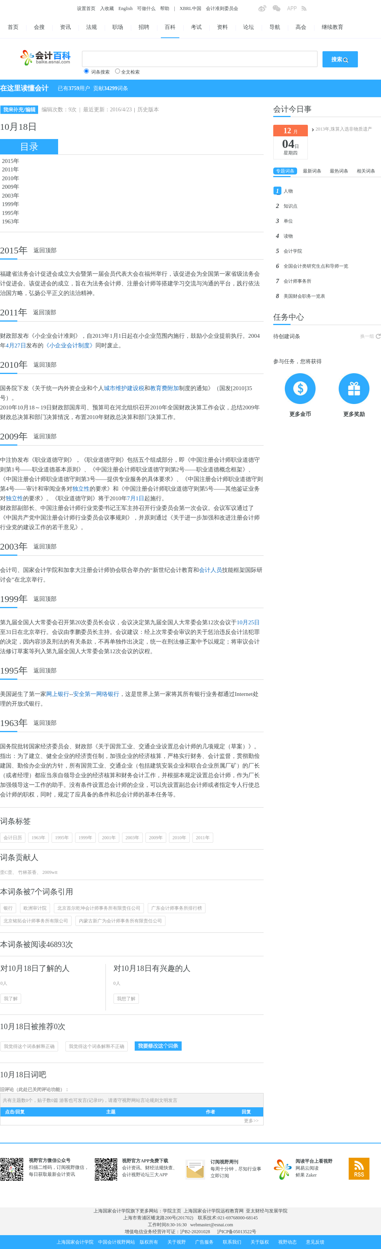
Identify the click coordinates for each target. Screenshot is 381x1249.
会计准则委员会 (222, 8)
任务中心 (288, 317)
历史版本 (148, 109)
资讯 (65, 27)
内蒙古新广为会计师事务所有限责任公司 (120, 921)
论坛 (248, 27)
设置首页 (86, 8)
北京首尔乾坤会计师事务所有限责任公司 (98, 908)
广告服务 (204, 1242)
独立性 (81, 489)
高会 (301, 27)
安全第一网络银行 (96, 694)
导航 (274, 27)
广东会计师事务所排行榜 (176, 908)
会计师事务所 (297, 281)
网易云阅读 (307, 1168)
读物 (288, 236)
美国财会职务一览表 (304, 296)
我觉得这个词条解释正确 (29, 1046)
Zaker (311, 1175)
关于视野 (176, 1242)
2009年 (10, 187)
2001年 (109, 837)
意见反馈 (315, 1242)
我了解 (11, 998)
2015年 (10, 161)
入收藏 (107, 8)
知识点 (290, 206)
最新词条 (312, 171)
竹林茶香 (27, 872)
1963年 (10, 221)
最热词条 (339, 171)
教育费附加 (164, 388)
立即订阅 (220, 1176)
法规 (91, 27)
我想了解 (126, 998)
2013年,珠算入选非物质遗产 (344, 129)
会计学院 (293, 251)
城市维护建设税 (124, 388)
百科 (170, 27)
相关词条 (366, 171)
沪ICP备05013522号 (237, 1231)
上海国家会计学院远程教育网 (214, 1211)
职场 (117, 27)
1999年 (10, 204)
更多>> (251, 1120)
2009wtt (49, 872)
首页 (13, 27)
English (126, 8)
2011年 (10, 169)
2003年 (10, 196)
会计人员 (210, 570)
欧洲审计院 (35, 908)
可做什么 (146, 8)
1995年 (10, 213)
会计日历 (12, 837)
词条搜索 (100, 72)
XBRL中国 (190, 8)
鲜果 (300, 1175)
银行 (8, 908)
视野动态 (287, 1242)
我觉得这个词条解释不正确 (96, 1046)
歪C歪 (6, 872)
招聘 (144, 27)
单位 (288, 221)
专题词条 (285, 171)
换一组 (367, 336)
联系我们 (232, 1242)
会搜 (39, 27)
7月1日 (135, 498)
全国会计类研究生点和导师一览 (316, 266)
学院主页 (172, 1211)
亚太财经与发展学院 (266, 1211)
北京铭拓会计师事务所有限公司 (35, 921)
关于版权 (260, 1242)
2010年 (10, 178)
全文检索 (130, 72)
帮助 (164, 8)
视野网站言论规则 (140, 1100)
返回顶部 (45, 250)
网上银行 (57, 694)
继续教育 (332, 27)
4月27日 (16, 345)
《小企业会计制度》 (69, 345)
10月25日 (248, 622)
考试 (196, 27)
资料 (222, 27)
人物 (288, 191)
